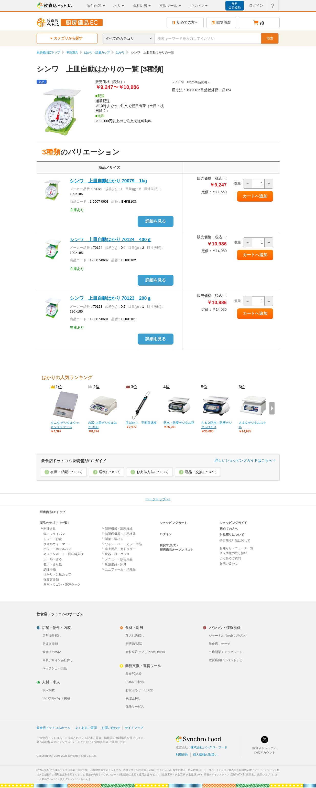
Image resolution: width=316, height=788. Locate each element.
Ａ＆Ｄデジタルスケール (254, 425)
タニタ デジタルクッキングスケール (65, 425)
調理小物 (49, 569)
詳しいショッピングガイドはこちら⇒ (245, 460)
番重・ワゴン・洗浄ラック (61, 584)
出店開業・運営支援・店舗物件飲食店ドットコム (93, 770)
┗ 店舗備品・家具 (113, 564)
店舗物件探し (51, 635)
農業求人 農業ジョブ (258, 774)
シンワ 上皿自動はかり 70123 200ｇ (110, 298)
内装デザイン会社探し (57, 660)
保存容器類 (51, 579)
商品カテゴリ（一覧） (55, 523)
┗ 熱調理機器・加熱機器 (118, 534)
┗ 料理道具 (48, 529)
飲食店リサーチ (219, 644)
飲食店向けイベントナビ (226, 660)
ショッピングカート (173, 523)
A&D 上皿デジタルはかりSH (102, 425)
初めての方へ (185, 22)
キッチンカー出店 (54, 668)
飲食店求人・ (193, 770)
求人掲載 (48, 690)
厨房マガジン (169, 545)
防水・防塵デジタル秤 (179, 422)
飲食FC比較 (134, 674)
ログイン (166, 534)
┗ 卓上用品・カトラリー (118, 549)
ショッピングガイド (233, 523)
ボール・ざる (52, 559)
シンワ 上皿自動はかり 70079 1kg (108, 180)
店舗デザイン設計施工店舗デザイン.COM (147, 770)
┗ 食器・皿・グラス (115, 554)
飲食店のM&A (51, 652)
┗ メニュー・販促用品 (117, 559)
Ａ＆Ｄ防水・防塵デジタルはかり (216, 425)
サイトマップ (134, 728)
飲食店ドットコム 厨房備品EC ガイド (73, 461)
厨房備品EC (134, 644)
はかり (120, 52)
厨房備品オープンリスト (176, 550)
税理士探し (133, 698)
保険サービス (135, 706)
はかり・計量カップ (97, 52)
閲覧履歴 (221, 22)
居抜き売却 (50, 644)
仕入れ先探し (135, 635)
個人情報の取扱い (205, 754)
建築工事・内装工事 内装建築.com (182, 774)
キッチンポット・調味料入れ (63, 554)
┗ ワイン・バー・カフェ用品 (121, 544)
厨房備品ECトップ (48, 52)
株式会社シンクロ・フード (209, 747)
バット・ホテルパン (57, 549)
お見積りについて (232, 534)
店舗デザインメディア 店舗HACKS (224, 774)
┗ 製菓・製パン (112, 539)
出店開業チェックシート (226, 652)
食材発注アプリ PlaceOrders (145, 652)
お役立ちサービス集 (139, 690)
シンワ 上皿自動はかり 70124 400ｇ (110, 239)
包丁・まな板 (52, 564)
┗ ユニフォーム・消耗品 (118, 569)
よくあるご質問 (230, 558)
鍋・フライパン (54, 534)
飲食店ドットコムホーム (53, 728)
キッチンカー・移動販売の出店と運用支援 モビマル (130, 774)
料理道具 (72, 52)
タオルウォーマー (55, 544)
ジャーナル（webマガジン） (228, 635)
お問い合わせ (229, 563)
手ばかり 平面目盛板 (141, 422)
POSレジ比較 (135, 682)
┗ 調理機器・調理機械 (117, 529)
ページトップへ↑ (158, 499)
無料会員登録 (234, 5)
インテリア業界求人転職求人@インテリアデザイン (245, 770)
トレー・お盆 (52, 539)
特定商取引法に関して (235, 540)
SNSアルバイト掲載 (56, 698)
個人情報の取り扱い (233, 553)
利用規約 (182, 754)
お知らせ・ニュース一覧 (236, 548)
